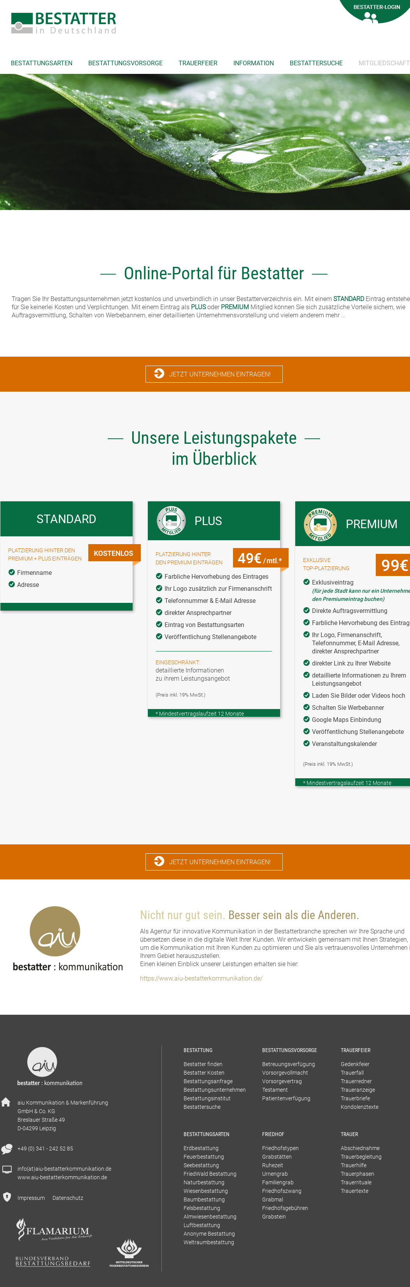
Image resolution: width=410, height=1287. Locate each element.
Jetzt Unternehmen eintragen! (220, 374)
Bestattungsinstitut (207, 1098)
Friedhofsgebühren (285, 1208)
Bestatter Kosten (204, 1072)
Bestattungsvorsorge (125, 63)
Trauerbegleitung (361, 1156)
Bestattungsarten (41, 63)
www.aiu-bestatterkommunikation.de (62, 1177)
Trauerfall (352, 1072)
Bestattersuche (316, 63)
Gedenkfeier (355, 1064)
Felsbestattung (202, 1208)
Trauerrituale (356, 1182)
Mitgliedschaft (384, 63)
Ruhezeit (272, 1165)
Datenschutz (68, 1197)
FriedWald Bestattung (210, 1173)
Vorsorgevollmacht (285, 1072)
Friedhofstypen (280, 1148)
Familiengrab (278, 1182)
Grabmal (272, 1199)
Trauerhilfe (353, 1165)
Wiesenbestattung (206, 1190)
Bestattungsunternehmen (215, 1089)
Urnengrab (275, 1173)
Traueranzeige (358, 1089)
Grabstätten (277, 1156)
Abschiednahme (360, 1148)
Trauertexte (354, 1190)
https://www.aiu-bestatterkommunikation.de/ (201, 978)
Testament (275, 1089)
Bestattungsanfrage (208, 1081)
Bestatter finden (203, 1064)
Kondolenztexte (359, 1106)
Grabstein (274, 1216)
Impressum (31, 1197)
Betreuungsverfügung (288, 1064)
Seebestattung (201, 1165)
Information (253, 63)
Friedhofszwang (281, 1190)
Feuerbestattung (204, 1156)
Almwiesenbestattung (210, 1216)
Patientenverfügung (286, 1098)
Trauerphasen (357, 1173)
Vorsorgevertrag (282, 1081)
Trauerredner (356, 1081)
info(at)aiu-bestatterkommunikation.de (64, 1168)
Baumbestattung (204, 1199)
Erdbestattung (201, 1148)
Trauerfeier (198, 63)
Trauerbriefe (355, 1098)
